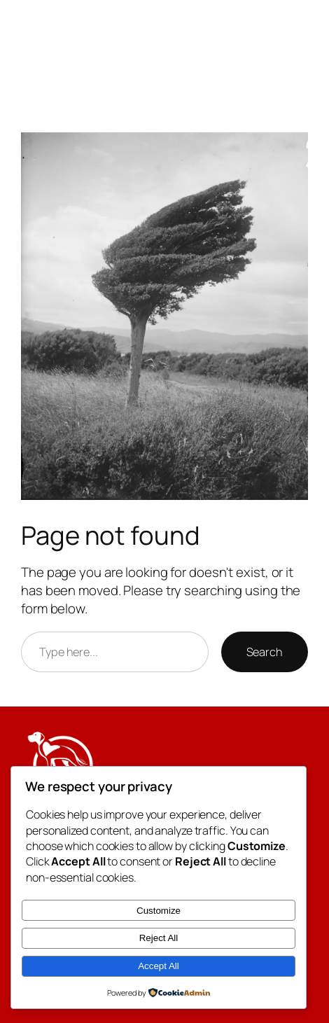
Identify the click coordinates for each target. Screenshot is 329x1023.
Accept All (158, 966)
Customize (158, 910)
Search (264, 652)
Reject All (158, 938)
